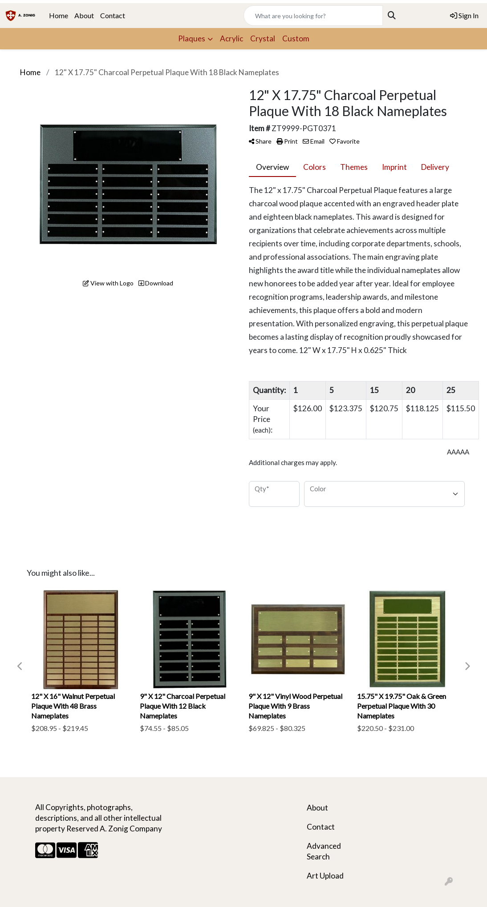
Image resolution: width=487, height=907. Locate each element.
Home (58, 15)
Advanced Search (324, 851)
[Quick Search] (313, 15)
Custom (295, 38)
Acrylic (231, 38)
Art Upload (325, 875)
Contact (112, 15)
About (84, 15)
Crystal (262, 38)
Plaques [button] (191, 38)
